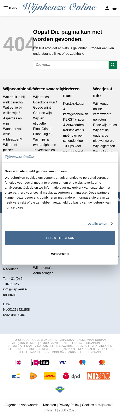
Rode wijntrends (105, 125)
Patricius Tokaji (23, 343)
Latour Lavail (48, 343)
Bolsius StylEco (42, 349)
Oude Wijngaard (44, 339)
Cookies (88, 405)
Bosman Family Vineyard (94, 345)
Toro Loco (21, 339)
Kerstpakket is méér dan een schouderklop (73, 135)
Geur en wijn (42, 113)
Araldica (67, 339)
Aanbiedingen (43, 273)
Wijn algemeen (104, 146)
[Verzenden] (113, 65)
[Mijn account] (107, 7)
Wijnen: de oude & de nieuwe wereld (103, 135)
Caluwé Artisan (20, 345)
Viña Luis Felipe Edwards (54, 345)
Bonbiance (94, 352)
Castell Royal (73, 343)
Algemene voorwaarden (22, 405)
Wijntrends (41, 97)
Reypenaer (86, 349)
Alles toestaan (60, 238)
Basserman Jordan (91, 339)
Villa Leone (106, 349)
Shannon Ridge (97, 343)
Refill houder (15, 349)
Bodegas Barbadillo (68, 352)
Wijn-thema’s (42, 267)
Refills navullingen (33, 352)
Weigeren (60, 254)
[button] (10, 8)
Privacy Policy (69, 405)
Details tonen (97, 223)
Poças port (66, 349)
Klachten (49, 405)
